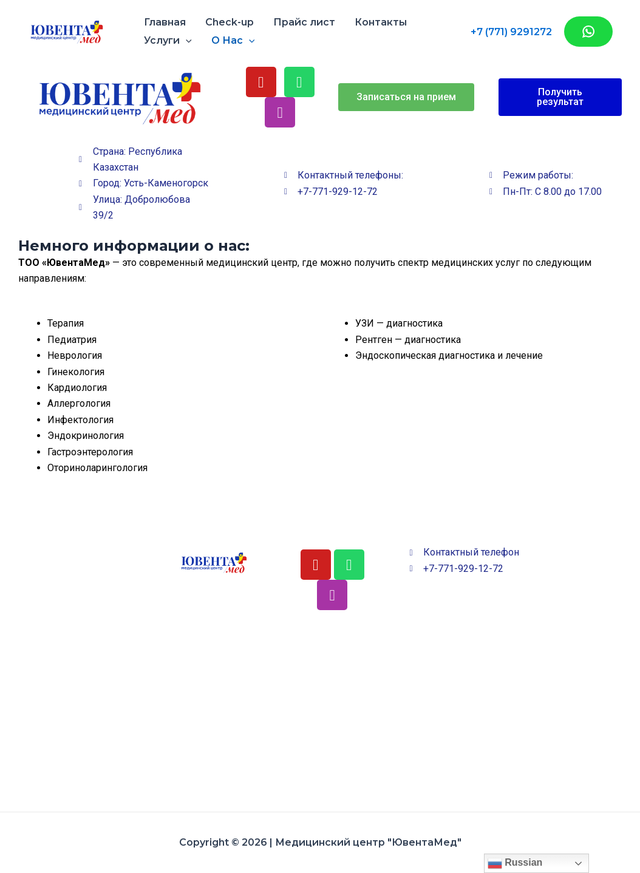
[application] (186, 41)
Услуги (168, 41)
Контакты (381, 22)
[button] (406, 97)
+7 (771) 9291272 (511, 32)
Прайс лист (304, 22)
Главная (165, 22)
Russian (515, 863)
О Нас (233, 41)
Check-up (229, 22)
